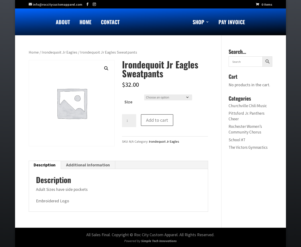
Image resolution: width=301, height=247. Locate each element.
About (63, 23)
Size (128, 102)
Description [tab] (44, 165)
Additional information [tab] (88, 165)
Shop (198, 23)
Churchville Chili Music (248, 105)
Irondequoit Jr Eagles (59, 52)
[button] (106, 68)
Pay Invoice (231, 23)
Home (85, 23)
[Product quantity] (129, 120)
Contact (110, 23)
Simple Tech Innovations (159, 241)
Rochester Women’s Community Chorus (245, 129)
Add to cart (157, 120)
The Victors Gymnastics (248, 147)
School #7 (237, 139)
